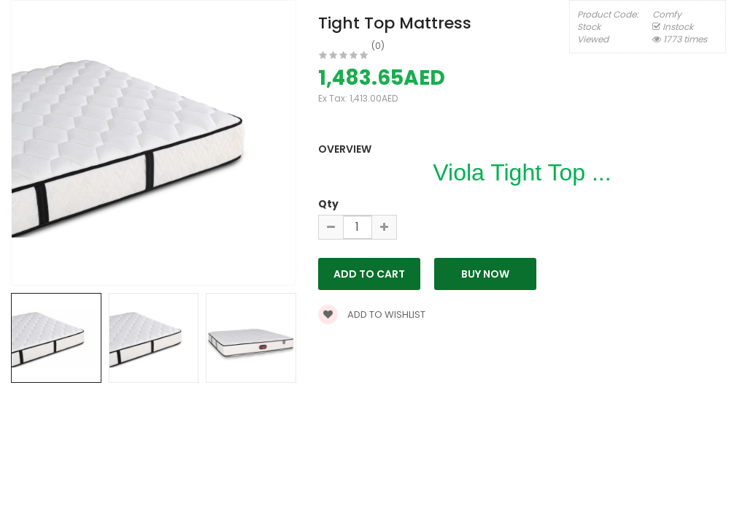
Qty (328, 204)
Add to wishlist (371, 314)
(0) (378, 45)
